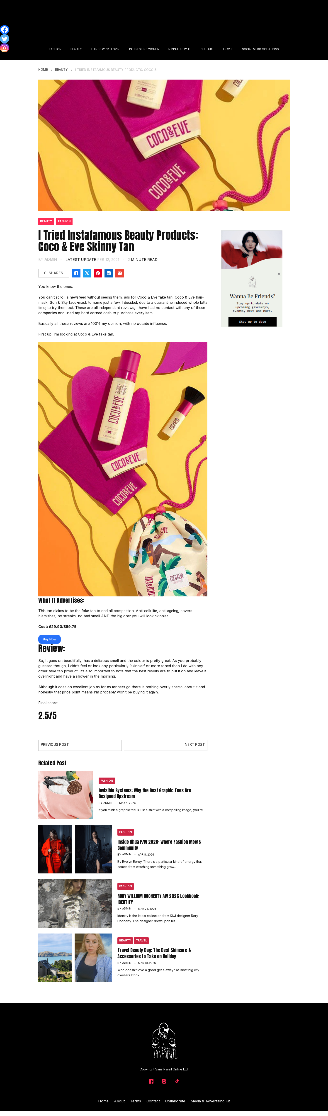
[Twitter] (4, 38)
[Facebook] (4, 29)
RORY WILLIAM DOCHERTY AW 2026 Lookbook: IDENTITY (158, 898)
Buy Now (49, 639)
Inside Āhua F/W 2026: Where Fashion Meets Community (159, 844)
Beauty (61, 70)
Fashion (64, 221)
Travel (141, 940)
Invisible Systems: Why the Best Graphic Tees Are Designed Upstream (145, 793)
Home (43, 70)
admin (50, 259)
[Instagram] (4, 47)
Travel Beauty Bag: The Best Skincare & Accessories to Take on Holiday (154, 952)
